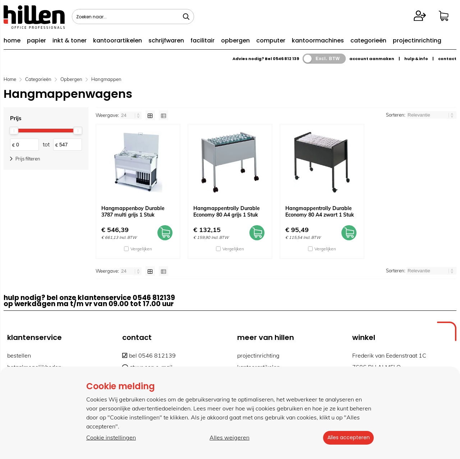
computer (270, 40)
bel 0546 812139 (149, 355)
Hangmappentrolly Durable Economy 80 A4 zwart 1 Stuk (319, 211)
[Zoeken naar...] (186, 16)
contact (447, 59)
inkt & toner (69, 40)
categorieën (368, 40)
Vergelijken (141, 248)
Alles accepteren (347, 437)
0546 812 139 (286, 59)
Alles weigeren (228, 437)
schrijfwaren (166, 40)
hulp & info (416, 59)
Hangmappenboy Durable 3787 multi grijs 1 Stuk (133, 211)
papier (36, 40)
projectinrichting (417, 40)
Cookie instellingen (111, 437)
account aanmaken (371, 59)
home (12, 40)
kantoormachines (318, 40)
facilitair (202, 40)
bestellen (19, 355)
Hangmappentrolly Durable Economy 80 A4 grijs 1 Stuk (226, 211)
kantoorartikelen (117, 40)
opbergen (235, 40)
